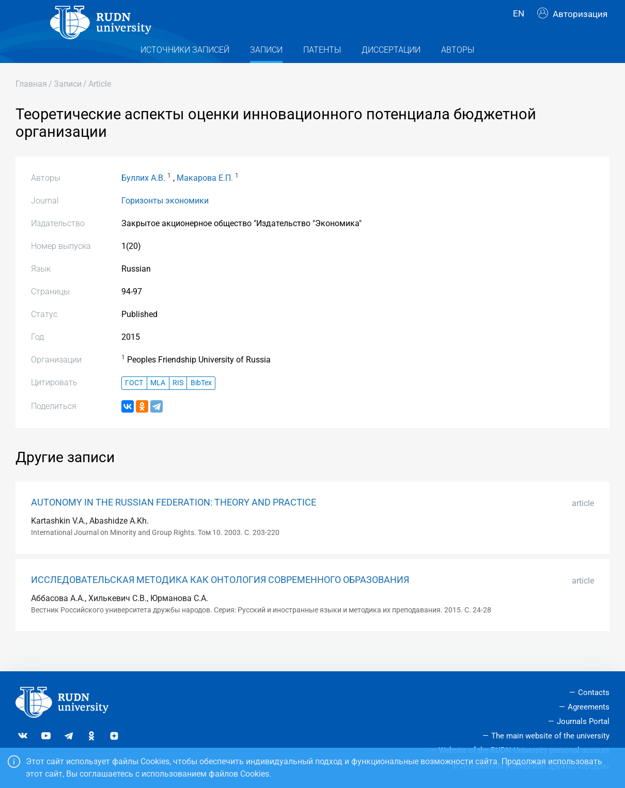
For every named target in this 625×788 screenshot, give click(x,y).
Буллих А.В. (143, 197)
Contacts (594, 693)
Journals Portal (583, 721)
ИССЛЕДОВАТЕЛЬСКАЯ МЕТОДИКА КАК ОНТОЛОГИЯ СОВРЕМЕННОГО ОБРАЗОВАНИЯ (220, 599)
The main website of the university (550, 735)
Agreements (589, 707)
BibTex (201, 403)
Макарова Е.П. (205, 197)
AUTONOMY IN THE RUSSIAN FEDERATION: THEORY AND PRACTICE (173, 522)
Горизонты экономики (165, 220)
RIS (178, 403)
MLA (157, 403)
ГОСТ (134, 403)
